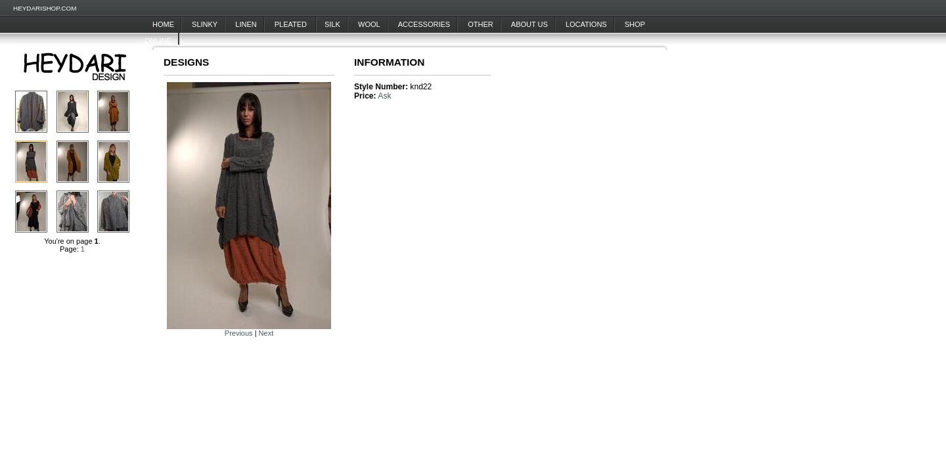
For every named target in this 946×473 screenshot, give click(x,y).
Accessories (424, 24)
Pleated (292, 24)
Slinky (204, 24)
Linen (245, 24)
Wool (369, 24)
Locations (586, 24)
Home (163, 24)
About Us (529, 24)
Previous (239, 333)
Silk (332, 24)
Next (266, 333)
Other (480, 24)
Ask (384, 96)
